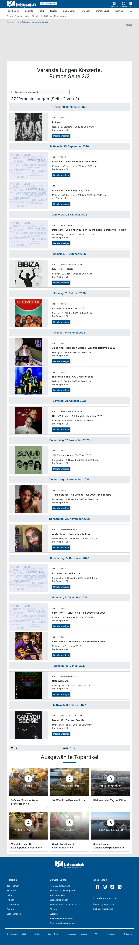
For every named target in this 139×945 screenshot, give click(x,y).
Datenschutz (53, 934)
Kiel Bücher (46, 16)
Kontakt (37, 934)
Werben (54, 914)
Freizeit (53, 11)
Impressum (111, 934)
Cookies (127, 934)
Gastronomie (69, 11)
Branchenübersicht (59, 900)
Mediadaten (60, 16)
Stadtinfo (29, 11)
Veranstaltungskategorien (62, 890)
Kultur (41, 11)
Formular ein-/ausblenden (27, 92)
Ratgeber (85, 11)
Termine (119, 11)
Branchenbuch (102, 11)
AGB (97, 934)
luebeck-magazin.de (103, 909)
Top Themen (13, 11)
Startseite (10, 22)
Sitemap (54, 909)
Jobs (27, 16)
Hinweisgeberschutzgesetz (76, 934)
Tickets (35, 16)
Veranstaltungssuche (60, 886)
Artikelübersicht (57, 895)
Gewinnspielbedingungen (62, 923)
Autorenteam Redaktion (61, 918)
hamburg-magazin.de (103, 904)
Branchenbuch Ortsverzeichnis (65, 904)
